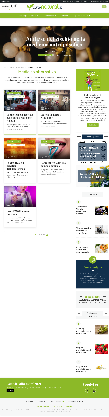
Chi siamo (27, 404)
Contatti (40, 404)
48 (41, 234)
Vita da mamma (74, 1)
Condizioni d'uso (42, 408)
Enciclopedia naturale (28, 15)
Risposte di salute (81, 15)
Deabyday (66, 1)
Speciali (64, 15)
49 (44, 234)
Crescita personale (96, 1)
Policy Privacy (58, 408)
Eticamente (84, 1)
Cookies (70, 408)
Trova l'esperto (49, 15)
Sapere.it (105, 1)
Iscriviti (26, 6)
